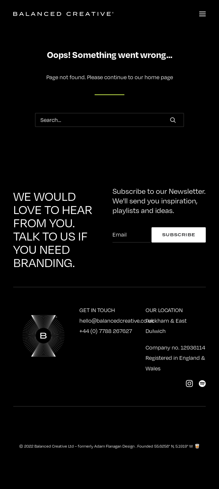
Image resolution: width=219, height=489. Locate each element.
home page (159, 77)
